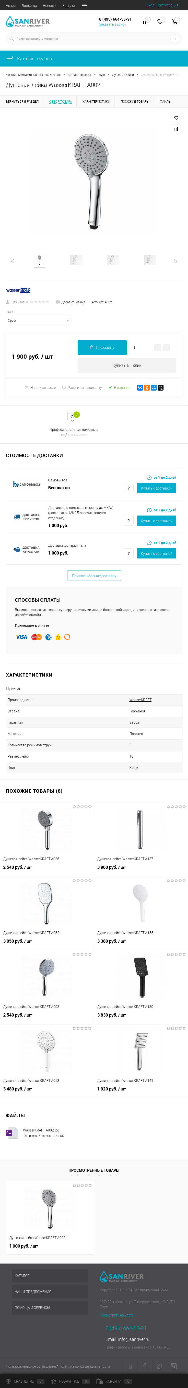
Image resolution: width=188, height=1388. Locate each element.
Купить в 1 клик (127, 366)
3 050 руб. (47, 944)
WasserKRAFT (140, 701)
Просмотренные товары (94, 1171)
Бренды (68, 6)
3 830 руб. (141, 1018)
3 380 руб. (141, 944)
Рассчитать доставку (82, 388)
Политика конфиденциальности (84, 1367)
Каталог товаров (29, 58)
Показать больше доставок (94, 577)
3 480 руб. (47, 1092)
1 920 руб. (141, 1092)
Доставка (29, 6)
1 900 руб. (23, 1247)
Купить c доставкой (157, 489)
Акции (11, 6)
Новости (50, 6)
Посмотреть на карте (116, 1316)
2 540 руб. (47, 870)
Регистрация (168, 5)
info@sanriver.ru (134, 1340)
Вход (150, 5)
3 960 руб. (141, 870)
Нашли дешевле (40, 388)
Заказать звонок (112, 24)
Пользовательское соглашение (31, 1367)
